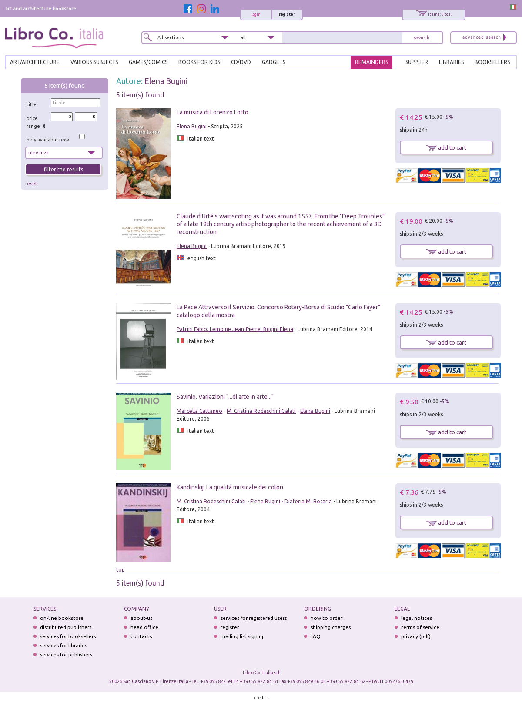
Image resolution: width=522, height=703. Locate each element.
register (287, 14)
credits (261, 697)
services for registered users (254, 618)
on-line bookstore (62, 618)
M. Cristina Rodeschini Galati (261, 411)
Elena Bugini (165, 81)
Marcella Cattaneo (199, 411)
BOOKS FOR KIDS (199, 62)
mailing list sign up (243, 636)
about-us (141, 618)
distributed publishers (65, 627)
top (120, 569)
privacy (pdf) (416, 636)
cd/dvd (241, 62)
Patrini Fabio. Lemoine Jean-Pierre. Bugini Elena (235, 329)
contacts (141, 636)
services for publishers (66, 654)
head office (144, 627)
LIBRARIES (451, 62)
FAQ (316, 636)
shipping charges (331, 627)
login (256, 14)
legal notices (416, 618)
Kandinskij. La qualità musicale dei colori (230, 487)
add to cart (446, 147)
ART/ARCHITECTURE (35, 62)
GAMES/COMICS (148, 62)
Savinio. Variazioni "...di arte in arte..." (225, 396)
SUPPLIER (416, 62)
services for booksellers (68, 636)
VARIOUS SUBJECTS (94, 62)
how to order (326, 618)
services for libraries (63, 645)
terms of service (420, 627)
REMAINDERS (371, 62)
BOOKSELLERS (492, 62)
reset (31, 183)
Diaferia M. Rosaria (308, 501)
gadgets (273, 62)
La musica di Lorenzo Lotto (212, 112)
